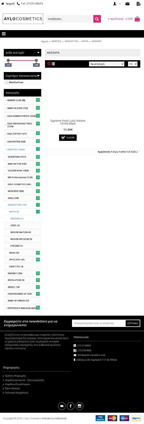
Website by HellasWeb (54, 418)
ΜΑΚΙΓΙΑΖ (56, 41)
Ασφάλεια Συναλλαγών (16, 384)
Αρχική (44, 41)
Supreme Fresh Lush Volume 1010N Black (67, 122)
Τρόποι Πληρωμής (14, 376)
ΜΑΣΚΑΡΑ (96, 41)
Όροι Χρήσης (11, 388)
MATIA (85, 41)
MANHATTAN (71, 41)
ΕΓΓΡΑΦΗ (133, 323)
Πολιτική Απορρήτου (15, 393)
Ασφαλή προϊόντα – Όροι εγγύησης (23, 380)
